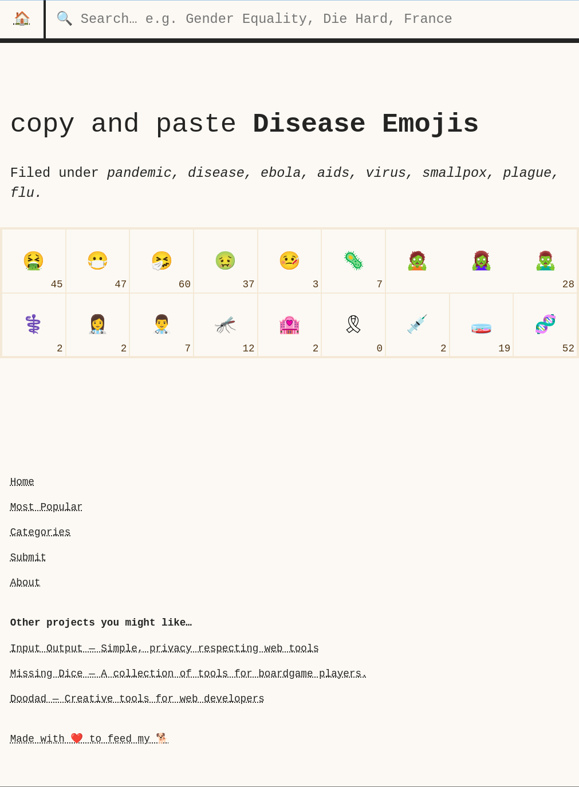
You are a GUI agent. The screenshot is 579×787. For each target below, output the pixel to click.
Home (22, 482)
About (25, 582)
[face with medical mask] (97, 261)
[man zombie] (545, 261)
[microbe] (353, 261)
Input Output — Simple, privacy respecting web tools (164, 648)
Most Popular (46, 507)
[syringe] (417, 325)
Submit (28, 557)
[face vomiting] (33, 261)
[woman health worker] (97, 325)
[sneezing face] (161, 261)
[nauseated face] (225, 261)
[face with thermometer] (289, 261)
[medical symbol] (33, 325)
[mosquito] (225, 325)
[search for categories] (312, 19)
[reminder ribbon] (353, 325)
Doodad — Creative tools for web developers (137, 699)
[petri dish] (481, 325)
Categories (40, 532)
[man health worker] (161, 325)
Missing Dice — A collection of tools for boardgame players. (189, 673)
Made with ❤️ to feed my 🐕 (89, 739)
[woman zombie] (481, 261)
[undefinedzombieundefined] (417, 261)
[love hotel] (289, 325)
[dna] (545, 325)
